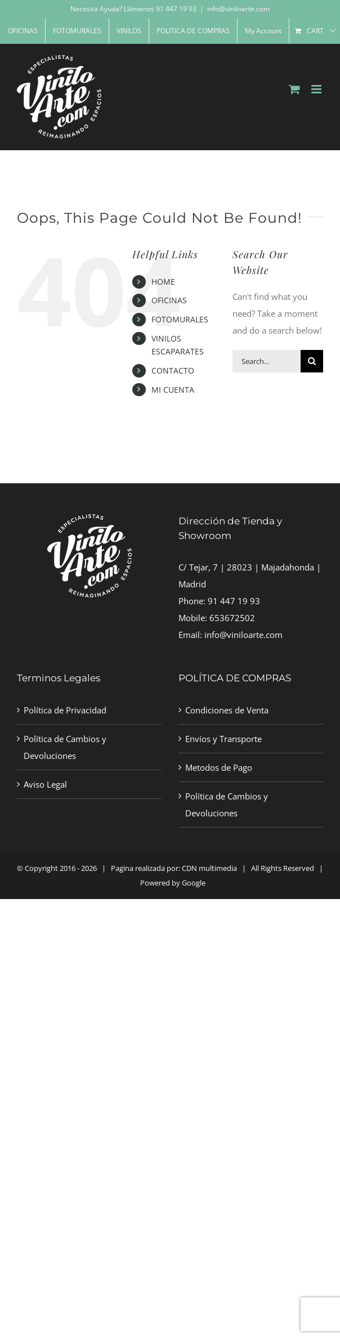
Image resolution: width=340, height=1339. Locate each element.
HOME (163, 281)
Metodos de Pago (218, 767)
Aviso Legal (45, 784)
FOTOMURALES (179, 319)
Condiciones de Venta (227, 710)
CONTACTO (172, 370)
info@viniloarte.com (238, 9)
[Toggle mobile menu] (317, 89)
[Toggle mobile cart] (294, 89)
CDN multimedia (209, 868)
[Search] (312, 361)
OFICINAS (169, 300)
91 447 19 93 (234, 600)
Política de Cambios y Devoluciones (65, 747)
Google (193, 883)
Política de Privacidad (65, 710)
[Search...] (266, 361)
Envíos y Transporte (223, 738)
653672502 (232, 617)
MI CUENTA (172, 389)
